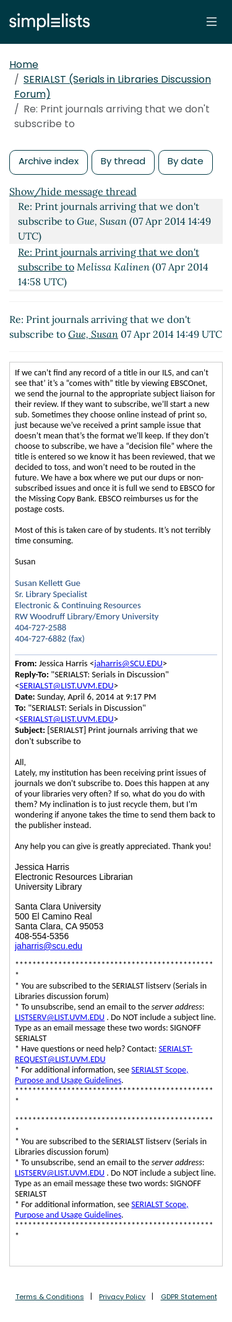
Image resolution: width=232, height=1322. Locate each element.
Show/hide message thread (73, 191)
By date (186, 160)
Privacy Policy (122, 1297)
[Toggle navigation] (211, 21)
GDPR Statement (189, 1297)
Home (23, 64)
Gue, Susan (93, 334)
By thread (123, 160)
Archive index (49, 160)
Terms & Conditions (49, 1297)
